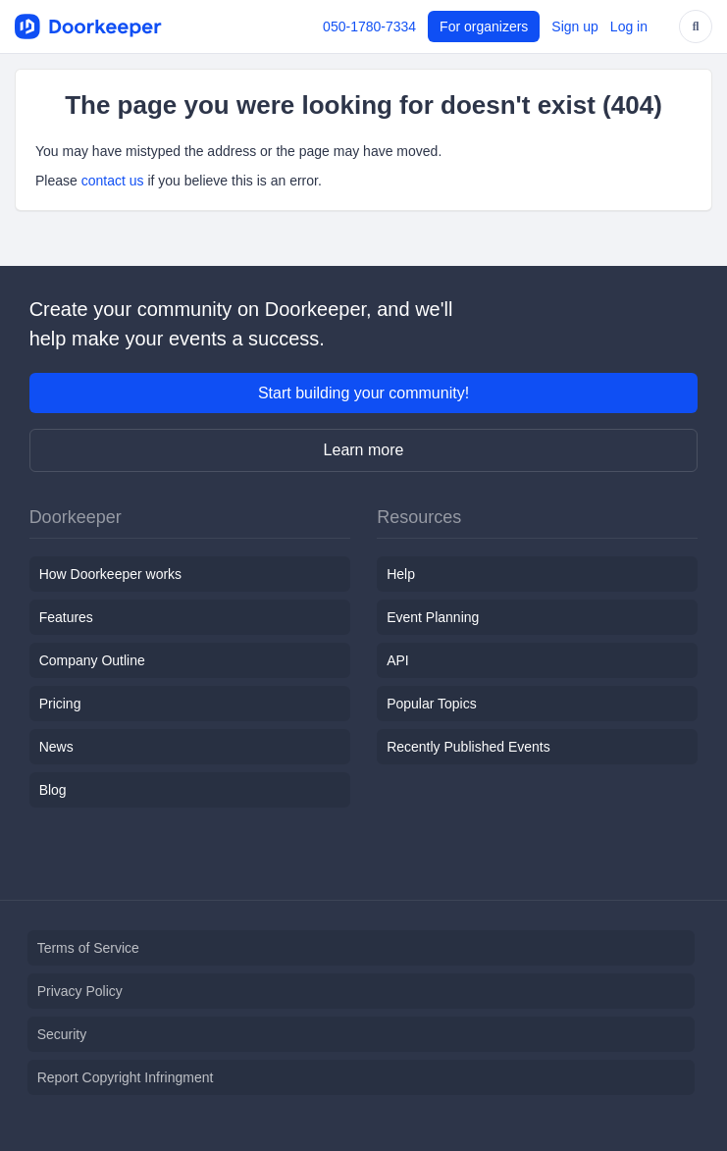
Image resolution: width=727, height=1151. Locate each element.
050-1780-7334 (369, 26)
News (56, 747)
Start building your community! (363, 393)
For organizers (484, 26)
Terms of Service (88, 948)
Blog (53, 790)
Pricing (60, 703)
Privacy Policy (80, 991)
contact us (112, 180)
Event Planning (433, 617)
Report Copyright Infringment (125, 1077)
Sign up (574, 26)
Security (62, 1034)
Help (401, 574)
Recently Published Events (468, 747)
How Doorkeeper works (110, 574)
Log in (629, 26)
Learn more (364, 450)
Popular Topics (432, 703)
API (398, 660)
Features (66, 617)
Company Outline (92, 660)
